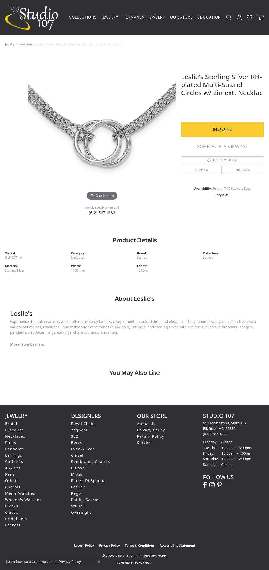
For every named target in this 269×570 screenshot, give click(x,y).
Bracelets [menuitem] (14, 430)
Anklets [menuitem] (12, 468)
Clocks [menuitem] (11, 506)
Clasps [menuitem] (11, 512)
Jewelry (110, 17)
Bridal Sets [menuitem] (16, 518)
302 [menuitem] (74, 436)
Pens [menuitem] (10, 474)
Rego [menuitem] (76, 493)
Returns (243, 170)
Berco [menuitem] (77, 442)
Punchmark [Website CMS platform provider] (143, 562)
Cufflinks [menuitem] (14, 461)
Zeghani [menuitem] (79, 430)
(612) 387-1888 (102, 213)
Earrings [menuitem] (13, 455)
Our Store (181, 17)
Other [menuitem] (11, 480)
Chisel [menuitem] (77, 455)
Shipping (201, 170)
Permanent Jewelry (144, 17)
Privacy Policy (151, 430)
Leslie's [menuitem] (78, 487)
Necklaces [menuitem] (15, 436)
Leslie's (142, 257)
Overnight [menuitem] (81, 512)
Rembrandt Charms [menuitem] (90, 461)
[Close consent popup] (98, 561)
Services (145, 442)
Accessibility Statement (177, 545)
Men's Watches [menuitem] (20, 493)
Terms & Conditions (139, 545)
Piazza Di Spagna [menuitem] (88, 480)
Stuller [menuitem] (78, 506)
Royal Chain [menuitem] (83, 423)
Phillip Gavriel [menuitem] (85, 499)
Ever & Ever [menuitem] (82, 449)
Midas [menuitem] (77, 474)
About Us (146, 423)
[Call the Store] (215, 433)
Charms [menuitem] (13, 487)
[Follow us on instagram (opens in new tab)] (212, 485)
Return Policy (150, 436)
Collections (83, 17)
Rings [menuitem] (10, 442)
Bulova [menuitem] (78, 468)
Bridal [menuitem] (11, 423)
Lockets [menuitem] (13, 525)
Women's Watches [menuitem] (23, 499)
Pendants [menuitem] (14, 449)
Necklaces (26, 44)
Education (209, 17)
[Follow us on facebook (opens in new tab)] (205, 485)
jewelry (9, 44)
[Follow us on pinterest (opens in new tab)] (219, 485)
